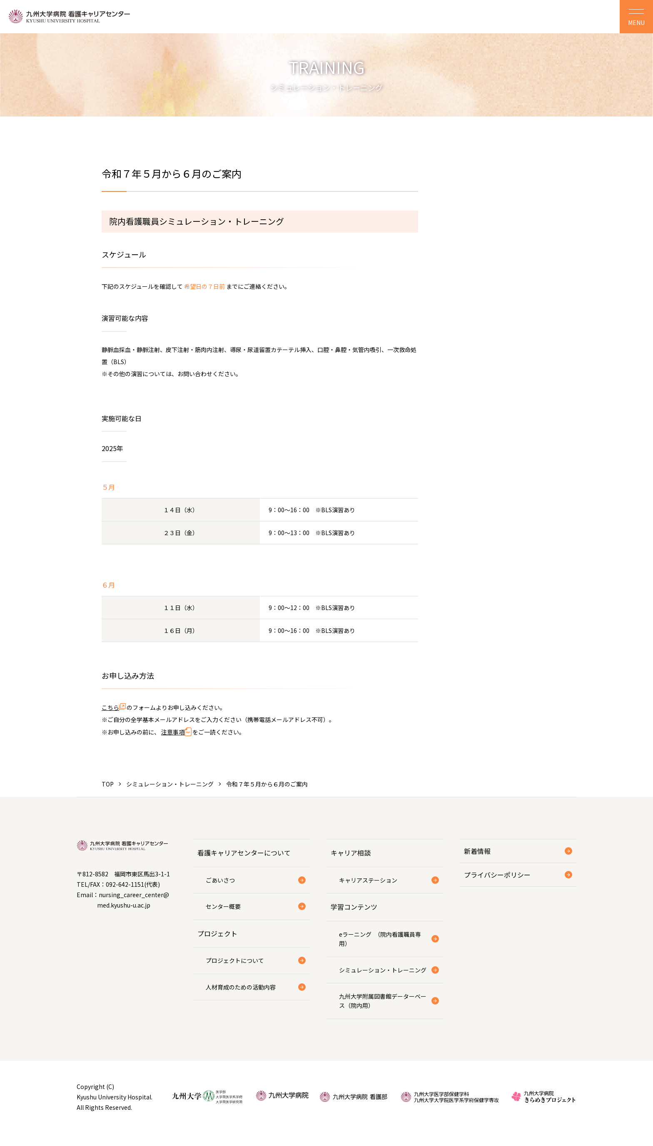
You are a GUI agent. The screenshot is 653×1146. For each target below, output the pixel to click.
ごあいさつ (220, 880)
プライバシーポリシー (497, 875)
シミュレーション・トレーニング (170, 784)
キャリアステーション (368, 880)
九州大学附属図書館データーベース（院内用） (382, 1001)
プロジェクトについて (235, 960)
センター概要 (223, 906)
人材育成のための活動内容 (241, 987)
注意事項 (172, 732)
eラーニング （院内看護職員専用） (380, 939)
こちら (110, 707)
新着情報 (477, 851)
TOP (108, 784)
